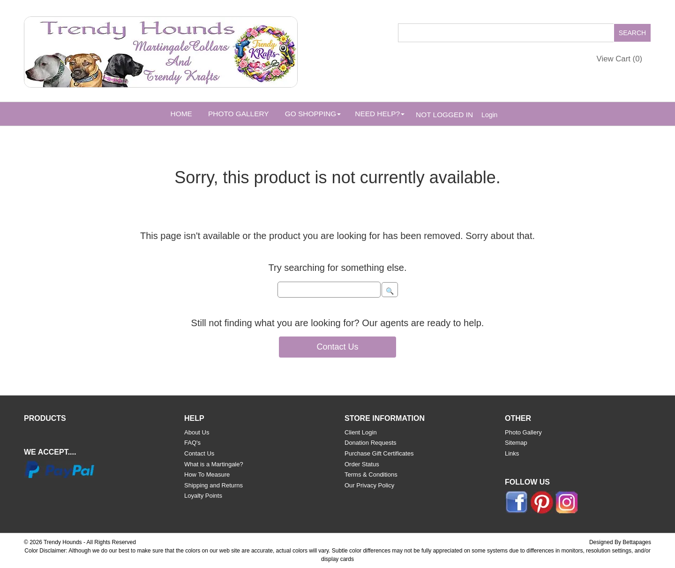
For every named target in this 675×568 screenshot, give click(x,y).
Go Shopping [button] (313, 114)
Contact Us (337, 346)
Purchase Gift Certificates (379, 453)
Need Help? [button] (380, 114)
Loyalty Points (203, 495)
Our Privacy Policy (369, 485)
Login (489, 115)
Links (512, 453)
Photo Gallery (238, 114)
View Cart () (620, 58)
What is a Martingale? (213, 464)
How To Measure (207, 474)
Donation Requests (371, 442)
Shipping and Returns (213, 485)
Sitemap (516, 442)
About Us (196, 432)
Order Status (362, 464)
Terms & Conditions (371, 474)
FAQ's (192, 442)
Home (181, 114)
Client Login (361, 432)
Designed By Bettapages (620, 542)
